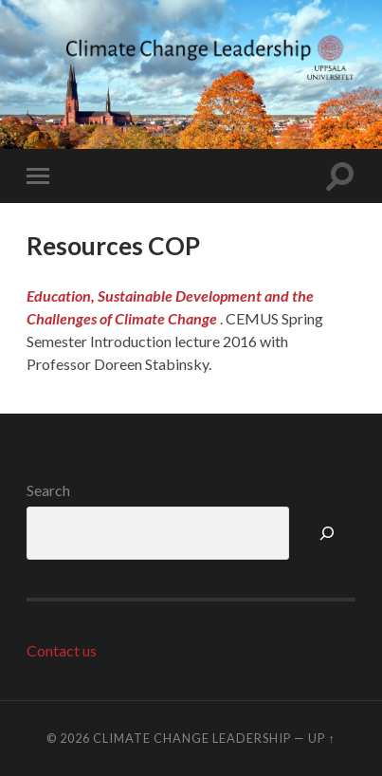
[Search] (327, 533)
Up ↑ (321, 738)
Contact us (62, 650)
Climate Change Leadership (192, 738)
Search (48, 490)
